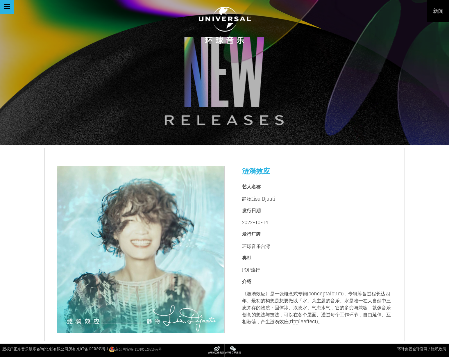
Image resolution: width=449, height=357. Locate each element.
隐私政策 (438, 349)
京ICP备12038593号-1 (92, 349)
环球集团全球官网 (412, 349)
